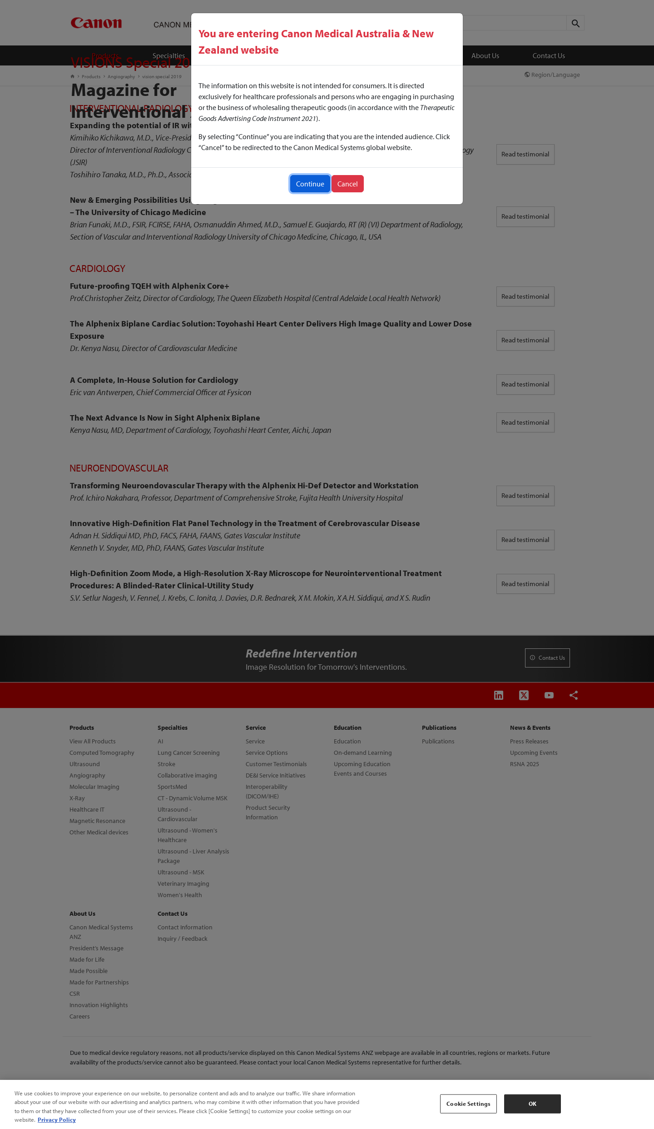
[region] (327, 1104)
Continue (310, 183)
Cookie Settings (468, 1103)
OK (532, 1103)
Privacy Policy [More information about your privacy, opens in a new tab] (57, 1119)
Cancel (347, 183)
